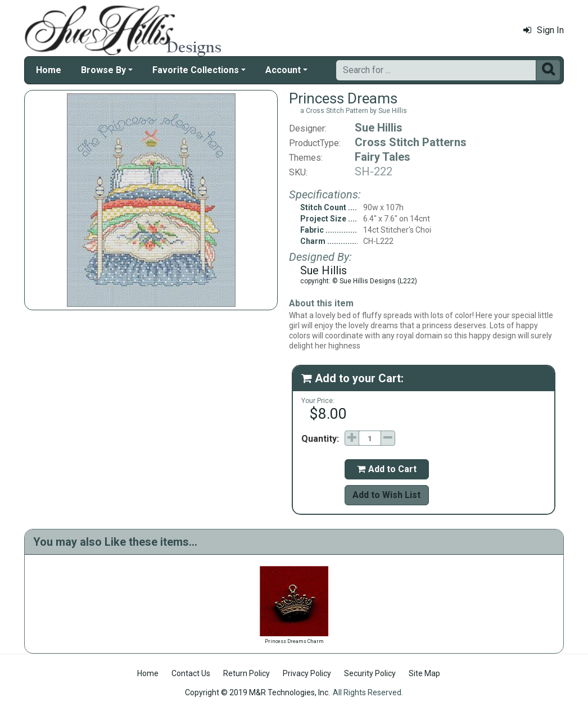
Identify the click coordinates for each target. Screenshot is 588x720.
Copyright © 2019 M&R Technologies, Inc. (257, 692)
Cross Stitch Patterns (411, 142)
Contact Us (190, 673)
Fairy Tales (382, 157)
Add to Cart (387, 469)
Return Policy (246, 673)
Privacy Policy (307, 673)
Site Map (424, 673)
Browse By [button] (103, 70)
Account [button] (283, 70)
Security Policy (370, 673)
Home (48, 70)
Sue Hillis (378, 127)
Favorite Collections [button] (195, 70)
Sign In (543, 30)
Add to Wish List (386, 495)
